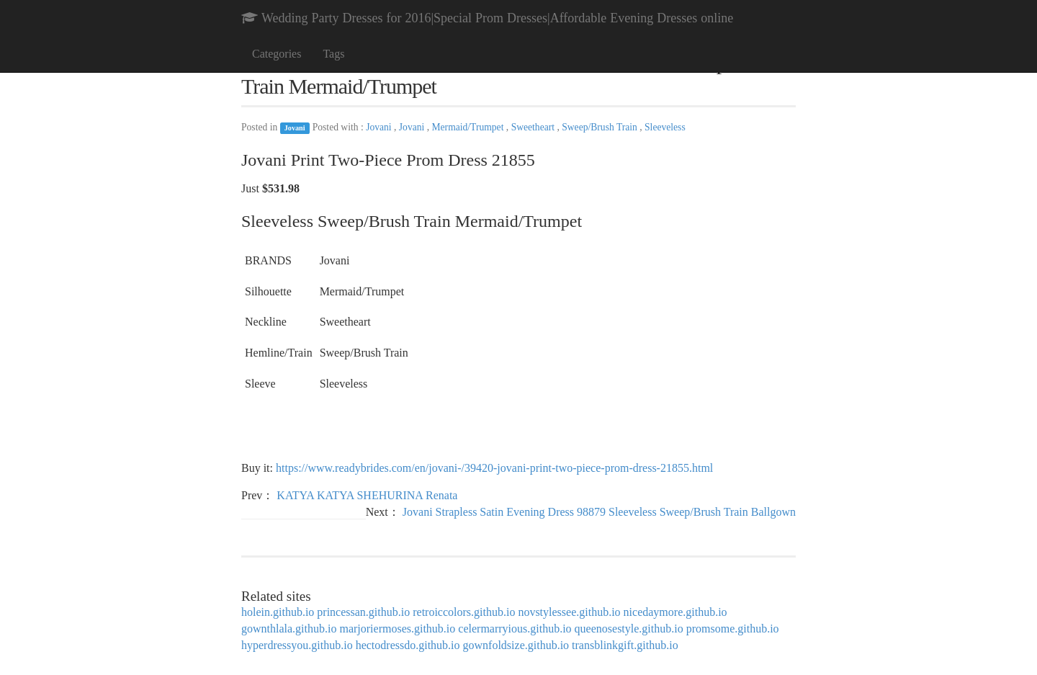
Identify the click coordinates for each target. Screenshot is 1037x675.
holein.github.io (277, 612)
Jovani (294, 128)
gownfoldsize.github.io (516, 645)
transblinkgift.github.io (625, 645)
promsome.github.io (732, 628)
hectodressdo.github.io (408, 645)
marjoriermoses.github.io (397, 628)
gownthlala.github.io (288, 628)
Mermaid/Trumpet (469, 127)
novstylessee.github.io (569, 612)
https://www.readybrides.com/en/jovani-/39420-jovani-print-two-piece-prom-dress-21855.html (494, 468)
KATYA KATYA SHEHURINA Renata (367, 495)
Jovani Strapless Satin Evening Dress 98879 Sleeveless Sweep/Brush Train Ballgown (599, 512)
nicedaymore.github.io (675, 612)
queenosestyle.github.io (629, 628)
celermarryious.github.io (514, 628)
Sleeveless (665, 127)
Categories (276, 54)
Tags (333, 54)
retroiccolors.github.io (464, 612)
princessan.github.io (363, 612)
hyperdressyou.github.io (297, 645)
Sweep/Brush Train (600, 127)
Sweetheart (534, 127)
